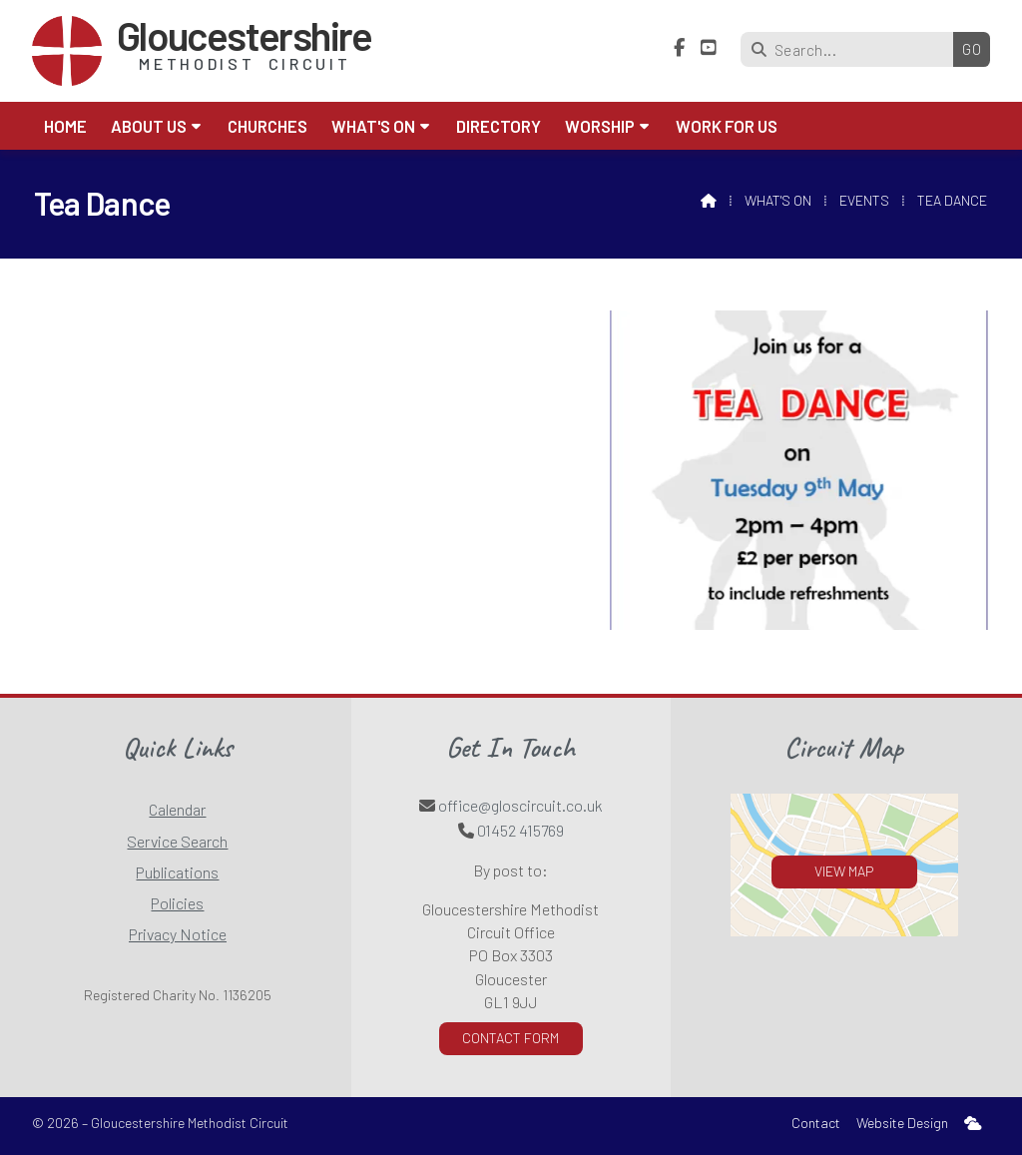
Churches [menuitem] (267, 126)
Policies (177, 902)
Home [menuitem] (65, 126)
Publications (177, 872)
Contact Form (510, 1037)
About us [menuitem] (149, 126)
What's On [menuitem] (373, 126)
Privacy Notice (178, 933)
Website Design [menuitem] (902, 1122)
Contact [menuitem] (815, 1122)
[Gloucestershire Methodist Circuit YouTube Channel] (709, 47)
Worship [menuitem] (600, 126)
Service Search (177, 841)
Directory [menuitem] (498, 126)
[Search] (852, 49)
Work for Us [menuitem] (726, 126)
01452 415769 (520, 830)
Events (864, 200)
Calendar (177, 809)
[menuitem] (973, 1123)
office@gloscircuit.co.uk (520, 805)
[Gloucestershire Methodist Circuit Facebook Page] (679, 47)
